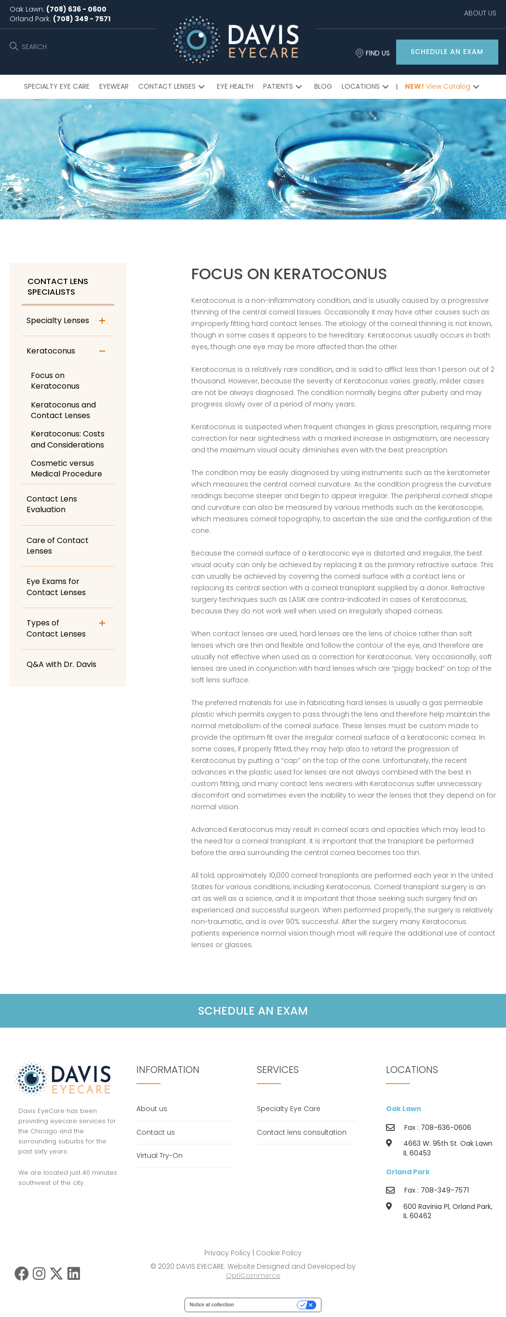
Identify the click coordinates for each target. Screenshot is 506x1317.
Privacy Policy (227, 1255)
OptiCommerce (253, 1278)
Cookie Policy (279, 1255)
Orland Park (408, 1174)
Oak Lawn (403, 1111)
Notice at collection (212, 1307)
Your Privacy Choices (268, 1307)
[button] (447, 52)
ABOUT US (480, 13)
